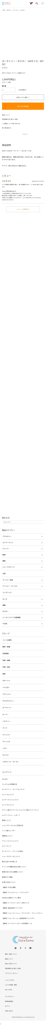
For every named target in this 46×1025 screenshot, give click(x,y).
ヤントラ (6, 549)
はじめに (5, 779)
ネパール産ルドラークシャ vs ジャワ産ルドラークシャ (20, 810)
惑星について (6, 820)
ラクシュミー (7, 694)
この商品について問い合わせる (11, 123)
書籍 (4, 605)
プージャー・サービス (10, 586)
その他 (5, 623)
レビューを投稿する (23, 209)
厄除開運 (6, 653)
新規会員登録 (9, 1001)
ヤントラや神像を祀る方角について (14, 867)
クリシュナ (6, 735)
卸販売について (7, 836)
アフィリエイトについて (10, 841)
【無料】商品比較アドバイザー (12, 908)
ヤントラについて (8, 794)
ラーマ (5, 728)
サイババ (6, 755)
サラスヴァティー (8, 701)
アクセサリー (7, 536)
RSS (6, 990)
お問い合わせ (9, 1011)
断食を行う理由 (7, 877)
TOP (4, 10)
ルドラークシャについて (10, 800)
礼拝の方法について (9, 882)
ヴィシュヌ (6, 741)
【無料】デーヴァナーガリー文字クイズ (15, 903)
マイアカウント (9, 996)
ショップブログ (9, 980)
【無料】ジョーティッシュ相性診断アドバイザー (18, 918)
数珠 (4, 555)
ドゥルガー (6, 687)
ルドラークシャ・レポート (11, 815)
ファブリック (7, 592)
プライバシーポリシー (11, 973)
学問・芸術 (6, 667)
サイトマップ (6, 846)
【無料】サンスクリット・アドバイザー (15, 892)
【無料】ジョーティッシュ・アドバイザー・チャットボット (22, 913)
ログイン (7, 1006)
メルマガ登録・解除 (11, 985)
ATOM (10, 990)
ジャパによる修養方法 (9, 784)
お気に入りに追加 (23, 97)
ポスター (9, 10)
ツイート (25, 134)
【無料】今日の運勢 (9, 887)
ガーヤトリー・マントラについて (13, 789)
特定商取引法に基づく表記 (10, 119)
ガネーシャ (6, 680)
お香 (4, 573)
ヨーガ (5, 599)
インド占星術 (7, 640)
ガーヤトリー (7, 708)
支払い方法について (11, 964)
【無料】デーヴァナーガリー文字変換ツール (17, 923)
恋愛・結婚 (6, 660)
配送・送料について (11, 954)
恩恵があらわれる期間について (12, 872)
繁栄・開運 (6, 647)
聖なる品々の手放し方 (9, 861)
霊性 (4, 674)
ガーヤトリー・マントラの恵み (12, 851)
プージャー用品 (8, 580)
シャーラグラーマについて (11, 856)
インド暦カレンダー (9, 830)
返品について (6, 115)
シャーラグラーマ (9, 567)
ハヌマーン (6, 721)
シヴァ (5, 748)
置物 (4, 561)
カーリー (6, 714)
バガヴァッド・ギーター (11, 762)
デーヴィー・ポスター (19, 10)
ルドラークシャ (8, 542)
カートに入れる (23, 106)
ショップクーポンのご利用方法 (12, 825)
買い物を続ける (6, 128)
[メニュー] (37, 4)
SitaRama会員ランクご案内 (11, 898)
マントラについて (8, 805)
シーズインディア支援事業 (11, 617)
